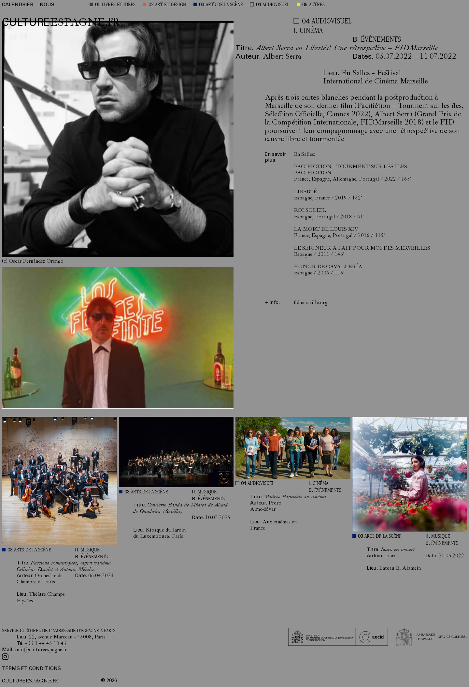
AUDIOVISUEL (276, 5)
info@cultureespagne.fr (41, 650)
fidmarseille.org (311, 303)
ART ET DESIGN (170, 5)
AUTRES (317, 5)
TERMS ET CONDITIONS (31, 668)
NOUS (47, 5)
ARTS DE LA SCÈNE (224, 5)
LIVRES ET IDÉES (118, 5)
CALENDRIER (17, 5)
